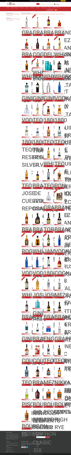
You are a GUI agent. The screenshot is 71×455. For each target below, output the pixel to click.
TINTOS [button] (8, 7)
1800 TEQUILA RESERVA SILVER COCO (27, 157)
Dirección (38, 444)
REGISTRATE (63, 0)
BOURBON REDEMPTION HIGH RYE (59, 415)
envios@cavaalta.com (11, 451)
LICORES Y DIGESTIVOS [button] (56, 7)
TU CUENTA (56, 4)
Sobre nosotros (43, 4)
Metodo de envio (24, 436)
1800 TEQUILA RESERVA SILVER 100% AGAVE (38, 161)
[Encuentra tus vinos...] (27, 4)
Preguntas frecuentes (25, 434)
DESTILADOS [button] (21, 7)
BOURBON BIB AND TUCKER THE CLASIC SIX (38, 427)
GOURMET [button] (27, 7)
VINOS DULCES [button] (43, 7)
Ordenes (38, 443)
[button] (13, 15)
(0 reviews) (28, 32)
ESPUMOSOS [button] (32, 7)
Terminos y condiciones (49, 4)
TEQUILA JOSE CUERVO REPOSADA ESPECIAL (27, 200)
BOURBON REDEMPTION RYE (48, 412)
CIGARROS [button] (49, 7)
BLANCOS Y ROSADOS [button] (14, 7)
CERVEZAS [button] (38, 7)
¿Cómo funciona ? (50, 9)
